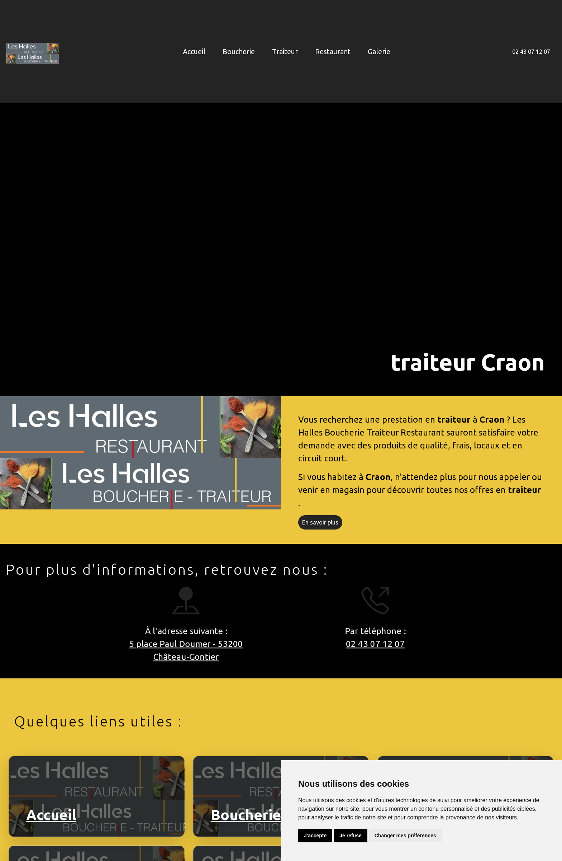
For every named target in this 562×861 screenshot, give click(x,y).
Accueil (194, 51)
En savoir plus (320, 522)
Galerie (379, 51)
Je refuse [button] (350, 835)
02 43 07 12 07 (531, 51)
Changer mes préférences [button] (405, 835)
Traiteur (285, 51)
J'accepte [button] (315, 835)
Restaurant (333, 51)
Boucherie (239, 51)
